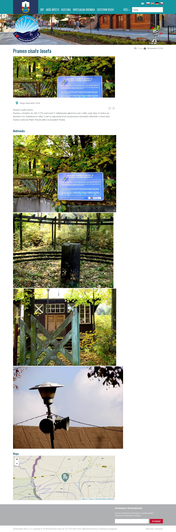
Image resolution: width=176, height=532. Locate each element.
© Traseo (90, 499)
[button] (65, 478)
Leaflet (83, 499)
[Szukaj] (147, 9)
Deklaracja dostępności (108, 529)
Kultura (66, 10)
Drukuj (140, 48)
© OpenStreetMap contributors (104, 499)
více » (126, 10)
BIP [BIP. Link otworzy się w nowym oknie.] (42, 10)
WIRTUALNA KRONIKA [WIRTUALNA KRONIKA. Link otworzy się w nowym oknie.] (84, 10)
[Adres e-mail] (132, 521)
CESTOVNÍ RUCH (105, 10)
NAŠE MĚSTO (52, 10)
